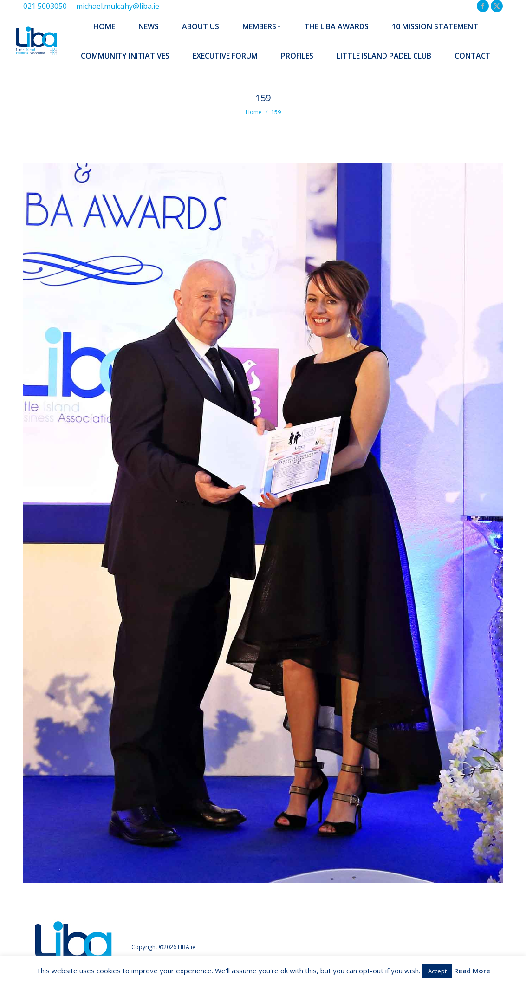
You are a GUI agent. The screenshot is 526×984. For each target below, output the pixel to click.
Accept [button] (437, 971)
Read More (472, 970)
